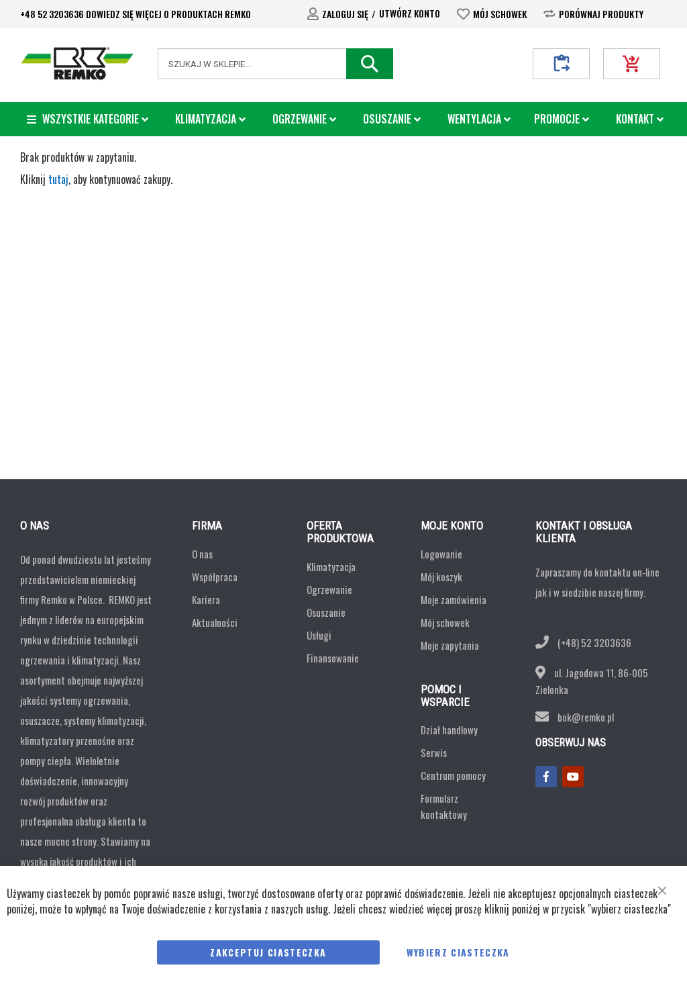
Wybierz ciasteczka (458, 952)
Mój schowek (500, 14)
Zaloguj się (345, 14)
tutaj (58, 179)
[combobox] (275, 63)
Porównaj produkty (601, 14)
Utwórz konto (409, 13)
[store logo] (77, 63)
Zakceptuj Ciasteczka (268, 952)
